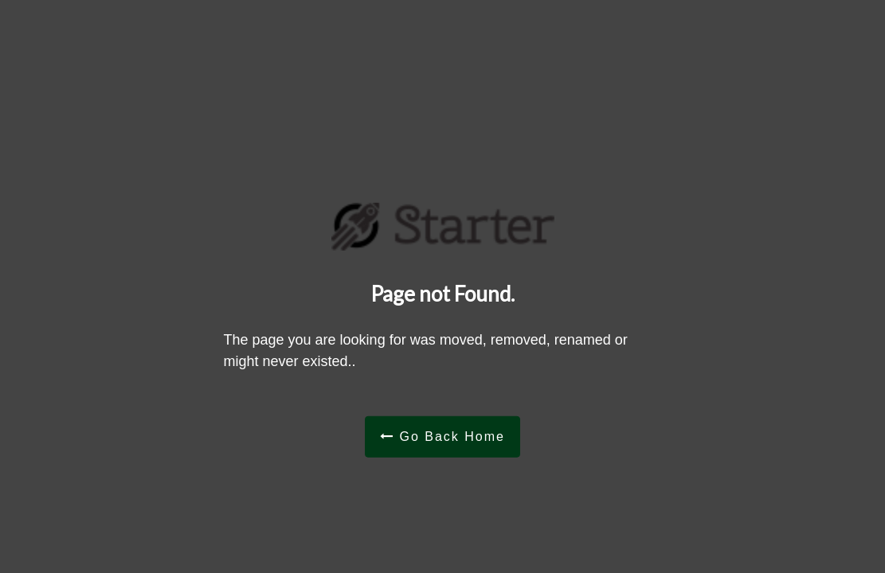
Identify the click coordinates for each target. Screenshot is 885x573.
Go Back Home (442, 435)
